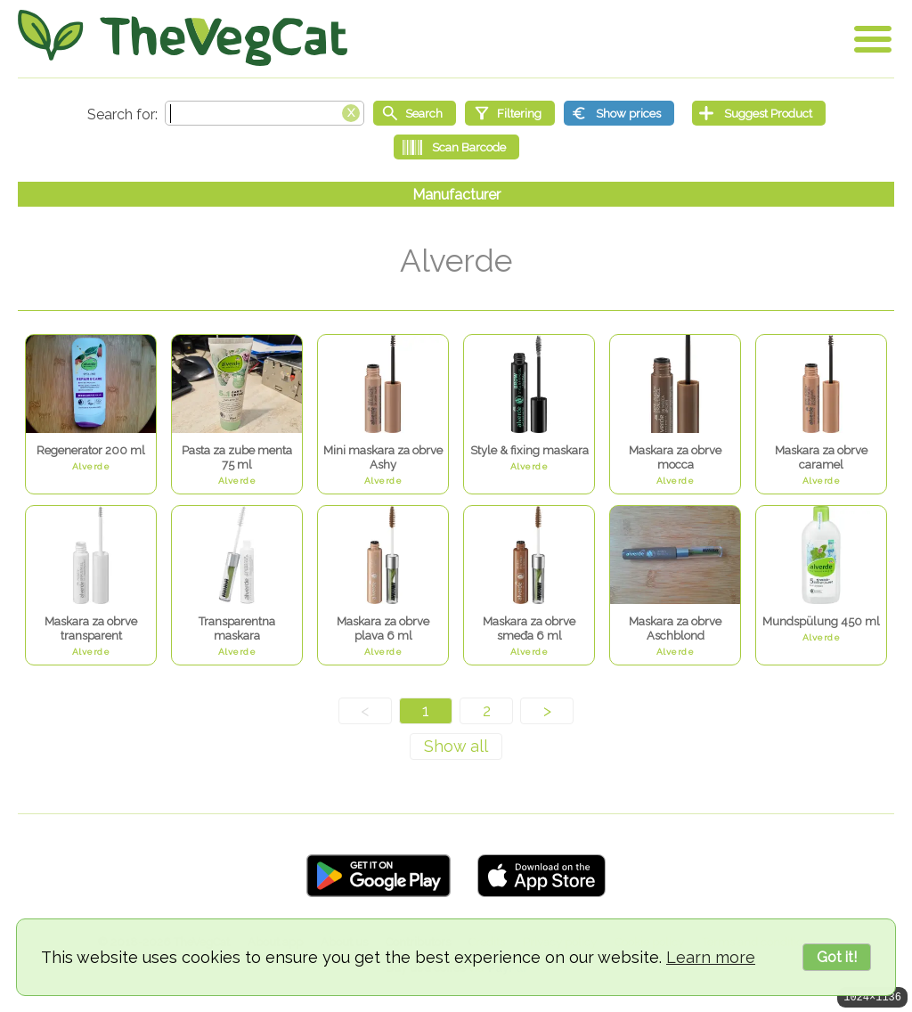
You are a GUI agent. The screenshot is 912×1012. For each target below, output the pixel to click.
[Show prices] (619, 113)
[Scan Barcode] (456, 147)
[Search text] (264, 113)
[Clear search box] (351, 111)
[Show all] (456, 746)
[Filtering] (510, 113)
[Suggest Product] (759, 113)
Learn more (710, 957)
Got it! (837, 957)
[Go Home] (182, 38)
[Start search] (414, 113)
